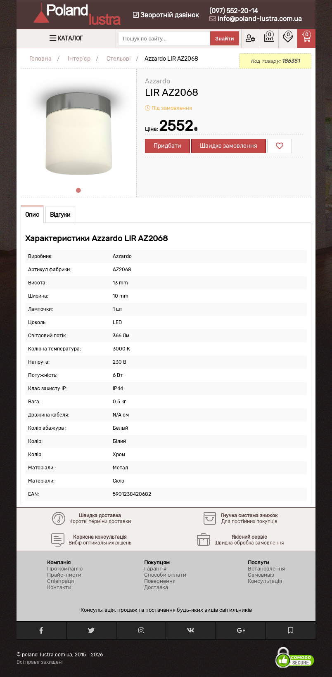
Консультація (265, 581)
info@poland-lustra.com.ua (260, 19)
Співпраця (60, 581)
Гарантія (155, 569)
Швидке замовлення (228, 145)
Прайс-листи (64, 575)
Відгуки (60, 214)
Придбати (167, 145)
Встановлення (266, 569)
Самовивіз (261, 575)
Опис (32, 214)
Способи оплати (165, 575)
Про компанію (65, 569)
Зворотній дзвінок (166, 15)
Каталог (70, 38)
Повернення (159, 581)
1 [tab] (78, 191)
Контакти (59, 587)
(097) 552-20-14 (233, 11)
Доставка (156, 587)
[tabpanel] (78, 127)
